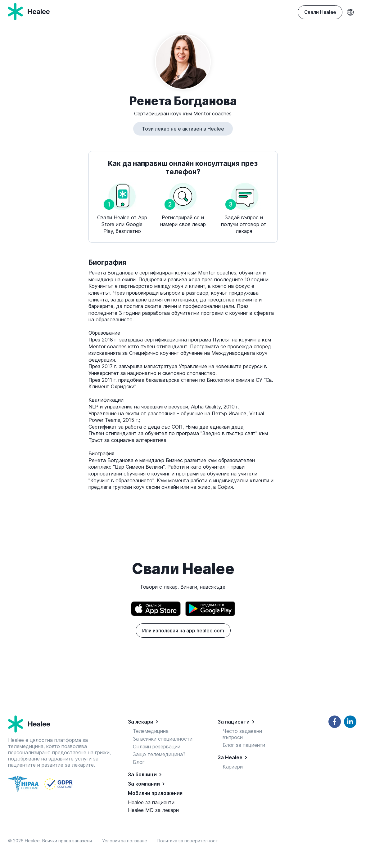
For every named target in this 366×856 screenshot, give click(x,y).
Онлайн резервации (156, 746)
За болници (142, 774)
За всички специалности (162, 739)
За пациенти (234, 722)
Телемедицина (151, 731)
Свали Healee (320, 12)
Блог (139, 762)
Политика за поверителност (187, 840)
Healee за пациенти (151, 802)
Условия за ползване (126, 840)
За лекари (140, 722)
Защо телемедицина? (159, 754)
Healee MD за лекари (153, 810)
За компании (144, 784)
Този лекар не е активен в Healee (183, 129)
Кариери (233, 767)
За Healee (230, 757)
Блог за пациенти (244, 745)
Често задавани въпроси (242, 734)
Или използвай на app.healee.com (183, 630)
